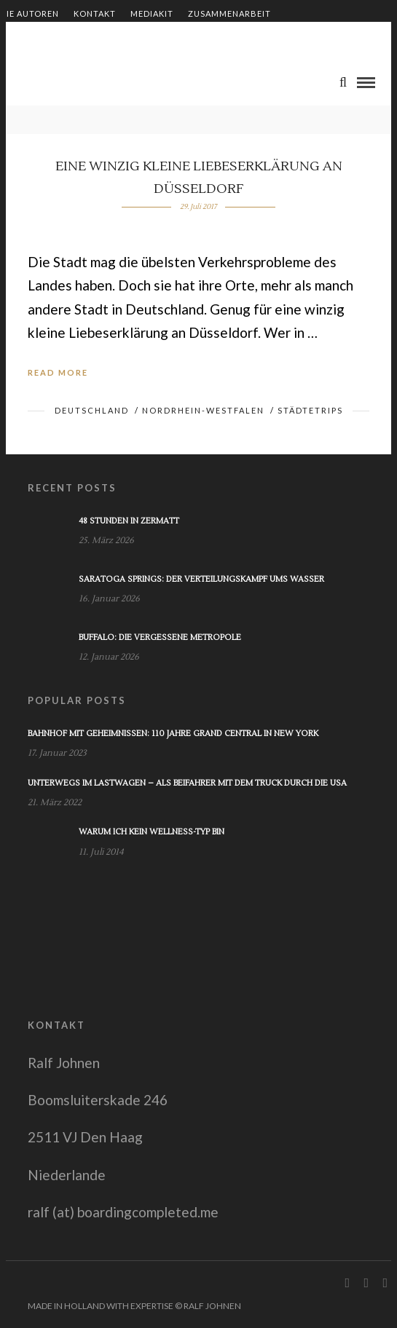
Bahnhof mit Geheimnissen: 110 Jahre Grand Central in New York (173, 733)
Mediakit (151, 13)
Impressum (195, 38)
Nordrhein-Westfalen (203, 410)
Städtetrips (310, 410)
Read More (58, 372)
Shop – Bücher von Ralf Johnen (77, 38)
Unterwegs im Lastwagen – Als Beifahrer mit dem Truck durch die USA (187, 783)
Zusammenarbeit (229, 13)
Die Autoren (29, 13)
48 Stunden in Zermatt (129, 520)
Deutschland (92, 410)
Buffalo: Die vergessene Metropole (160, 637)
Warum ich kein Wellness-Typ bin (151, 831)
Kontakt (95, 13)
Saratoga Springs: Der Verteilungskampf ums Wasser (201, 579)
